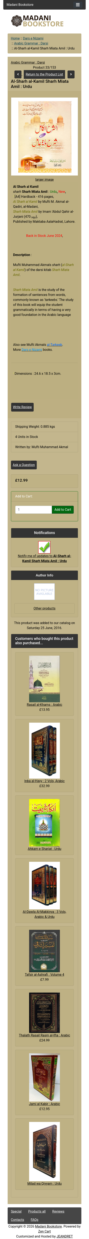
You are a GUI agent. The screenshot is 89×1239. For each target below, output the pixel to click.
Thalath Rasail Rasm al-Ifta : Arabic (44, 1035)
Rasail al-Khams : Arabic (44, 705)
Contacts (17, 1220)
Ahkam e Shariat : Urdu (44, 849)
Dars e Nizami (33, 38)
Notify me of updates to (44, 554)
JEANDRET (65, 1236)
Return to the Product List (44, 74)
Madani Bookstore (48, 1226)
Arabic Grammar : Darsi (31, 43)
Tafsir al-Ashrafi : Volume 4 (44, 975)
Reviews (58, 1211)
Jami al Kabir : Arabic (44, 1104)
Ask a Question (24, 465)
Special (16, 1211)
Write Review (22, 407)
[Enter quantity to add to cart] (33, 510)
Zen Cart (44, 1231)
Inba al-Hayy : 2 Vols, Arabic (44, 781)
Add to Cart (63, 510)
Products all (37, 1211)
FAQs (34, 1220)
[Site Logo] (44, 21)
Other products (44, 608)
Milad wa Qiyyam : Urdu (44, 1184)
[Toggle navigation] (77, 5)
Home (15, 38)
